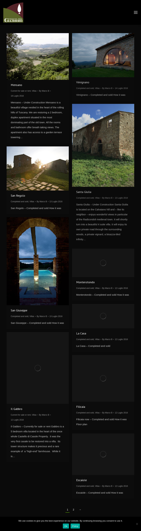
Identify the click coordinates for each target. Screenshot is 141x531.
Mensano (16, 85)
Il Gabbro (16, 409)
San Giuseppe (19, 310)
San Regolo (18, 195)
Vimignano (82, 82)
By (44, 91)
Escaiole (81, 480)
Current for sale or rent (21, 91)
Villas (34, 91)
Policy (75, 526)
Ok (65, 526)
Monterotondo (85, 282)
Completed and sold (85, 88)
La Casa (81, 333)
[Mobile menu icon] (136, 12)
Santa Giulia (83, 192)
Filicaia (80, 407)
